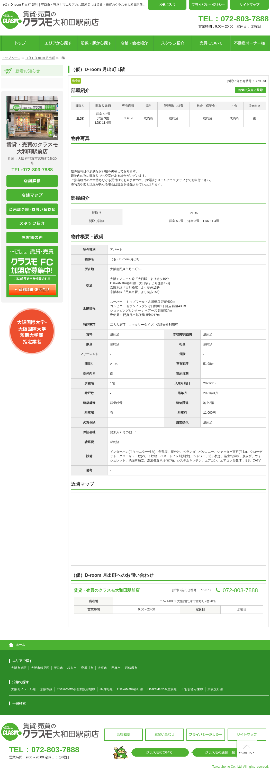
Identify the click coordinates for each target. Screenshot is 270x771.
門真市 (116, 668)
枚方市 (72, 668)
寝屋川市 (87, 668)
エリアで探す (20, 661)
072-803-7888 (245, 18)
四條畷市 (131, 668)
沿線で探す (19, 682)
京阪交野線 (215, 689)
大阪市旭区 (18, 668)
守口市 (58, 668)
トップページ (11, 58)
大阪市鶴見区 (40, 668)
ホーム (17, 644)
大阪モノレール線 (23, 689)
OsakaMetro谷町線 (130, 689)
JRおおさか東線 (192, 689)
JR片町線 (106, 689)
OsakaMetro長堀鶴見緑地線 (76, 689)
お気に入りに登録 (250, 90)
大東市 (102, 668)
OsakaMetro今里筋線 (161, 689)
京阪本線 (46, 689)
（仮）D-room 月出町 (40, 58)
